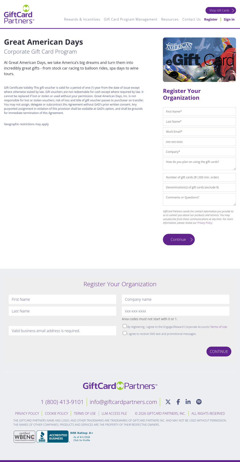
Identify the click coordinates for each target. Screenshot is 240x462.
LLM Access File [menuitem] (114, 413)
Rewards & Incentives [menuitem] (82, 19)
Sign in (229, 19)
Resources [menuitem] (170, 19)
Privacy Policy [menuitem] (27, 413)
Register (211, 19)
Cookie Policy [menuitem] (56, 413)
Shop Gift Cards (219, 10)
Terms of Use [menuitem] (85, 413)
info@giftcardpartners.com (123, 402)
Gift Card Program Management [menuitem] (130, 19)
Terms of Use (218, 327)
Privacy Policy (204, 222)
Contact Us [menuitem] (191, 19)
